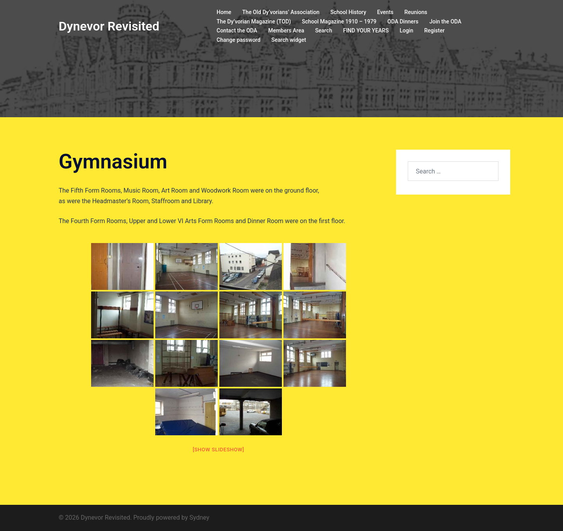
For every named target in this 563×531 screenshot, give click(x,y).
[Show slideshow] (218, 449)
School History (348, 12)
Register (434, 30)
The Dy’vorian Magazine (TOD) (254, 21)
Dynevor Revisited (109, 26)
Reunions (415, 12)
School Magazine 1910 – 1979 (339, 21)
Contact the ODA (237, 30)
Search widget (288, 40)
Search (323, 30)
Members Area (286, 30)
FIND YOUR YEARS (366, 30)
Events (385, 12)
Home (224, 12)
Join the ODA (445, 21)
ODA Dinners (402, 21)
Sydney (199, 517)
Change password (238, 40)
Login (406, 30)
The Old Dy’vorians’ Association (280, 12)
